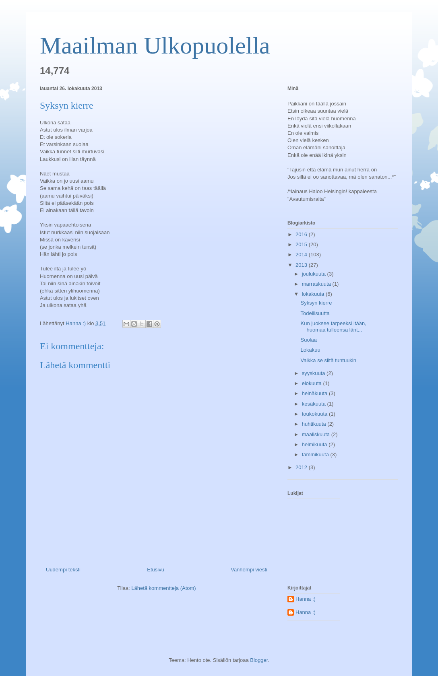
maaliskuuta (316, 434)
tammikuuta (316, 454)
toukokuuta (315, 414)
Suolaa (308, 340)
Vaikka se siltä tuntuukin (328, 360)
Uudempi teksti (63, 570)
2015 (302, 244)
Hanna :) (305, 599)
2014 (302, 254)
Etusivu (155, 570)
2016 (302, 234)
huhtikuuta (315, 424)
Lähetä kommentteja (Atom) (163, 588)
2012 (302, 467)
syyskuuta (314, 373)
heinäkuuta (315, 393)
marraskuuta (317, 284)
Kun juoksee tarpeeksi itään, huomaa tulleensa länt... (333, 326)
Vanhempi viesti (249, 570)
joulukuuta (314, 274)
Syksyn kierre (316, 303)
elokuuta (312, 383)
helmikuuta (315, 444)
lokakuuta (314, 294)
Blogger (259, 660)
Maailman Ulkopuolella (155, 45)
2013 (302, 265)
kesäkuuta (314, 404)
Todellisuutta (314, 313)
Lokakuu (310, 350)
